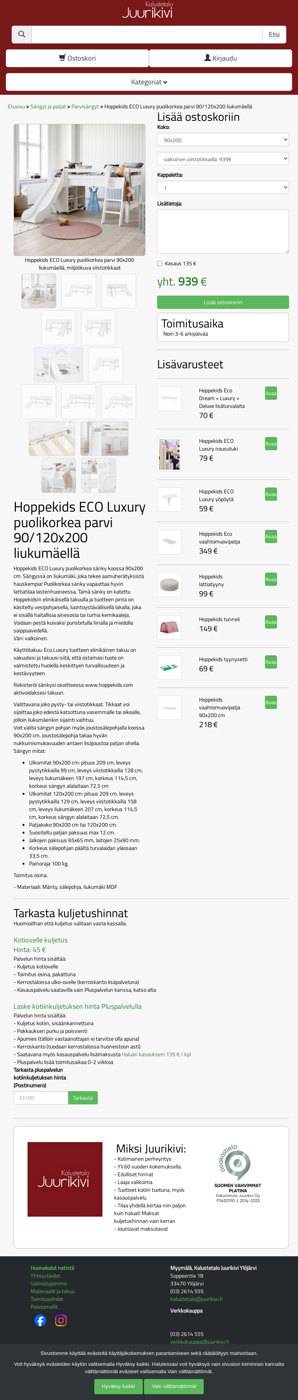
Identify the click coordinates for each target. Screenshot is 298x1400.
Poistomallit (44, 1306)
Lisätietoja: (169, 203)
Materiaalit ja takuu (52, 1291)
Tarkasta (83, 1098)
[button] (23, 191)
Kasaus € (180, 263)
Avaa (271, 393)
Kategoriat (149, 82)
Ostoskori (77, 58)
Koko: (163, 127)
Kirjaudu (220, 58)
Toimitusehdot (47, 1299)
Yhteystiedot (45, 1275)
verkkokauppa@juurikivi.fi (199, 1341)
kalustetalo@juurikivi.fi (196, 1299)
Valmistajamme (49, 1283)
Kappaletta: (170, 175)
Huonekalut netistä (52, 1268)
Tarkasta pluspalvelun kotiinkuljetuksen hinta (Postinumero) (40, 1077)
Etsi (274, 34)
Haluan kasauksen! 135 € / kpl (156, 1054)
